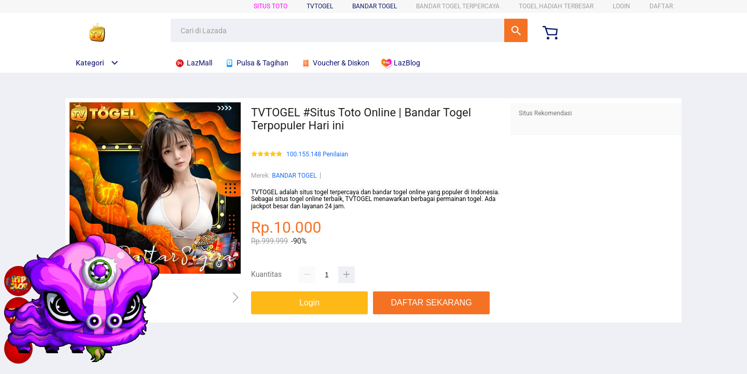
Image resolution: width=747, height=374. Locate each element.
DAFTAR (661, 6)
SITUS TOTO (270, 6)
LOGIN (621, 6)
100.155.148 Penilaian (317, 154)
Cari (516, 30)
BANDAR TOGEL (374, 6)
